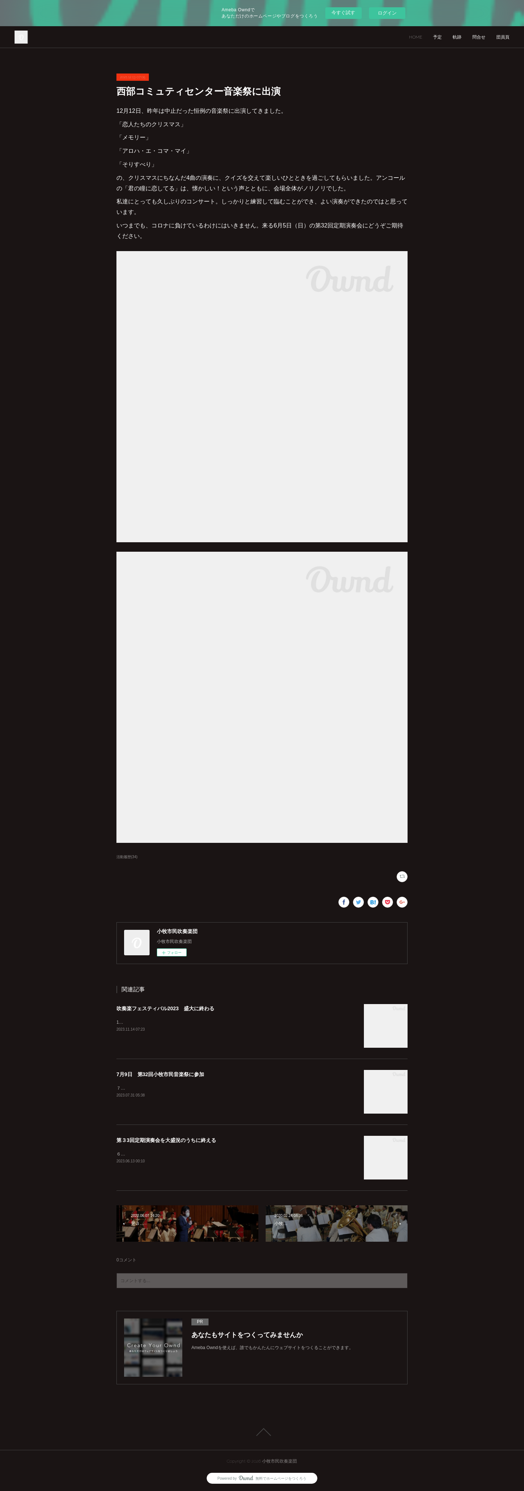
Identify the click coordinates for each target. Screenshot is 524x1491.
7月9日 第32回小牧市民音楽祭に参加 (160, 1074)
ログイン (387, 13)
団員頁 (502, 37)
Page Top (262, 1432)
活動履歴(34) (127, 857)
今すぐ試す (343, 12)
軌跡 (457, 37)
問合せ (478, 37)
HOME (415, 37)
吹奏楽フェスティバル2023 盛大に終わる (165, 1008)
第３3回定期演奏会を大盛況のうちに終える (166, 1140)
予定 (437, 37)
